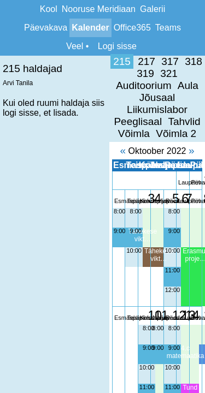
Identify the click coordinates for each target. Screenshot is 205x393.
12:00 (125, 242)
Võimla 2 (140, 85)
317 (61, 61)
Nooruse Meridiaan (99, 9)
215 (13, 61)
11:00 (125, 222)
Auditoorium (174, 61)
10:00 (40, 202)
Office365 (132, 27)
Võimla (98, 85)
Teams (168, 27)
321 (131, 61)
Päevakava (45, 27)
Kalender (90, 27)
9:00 (10, 183)
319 (108, 61)
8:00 (10, 163)
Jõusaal (56, 73)
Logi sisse (117, 46)
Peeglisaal (171, 73)
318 (84, 61)
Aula (21, 73)
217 (37, 61)
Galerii (152, 9)
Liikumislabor (110, 73)
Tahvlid (60, 85)
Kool (48, 9)
